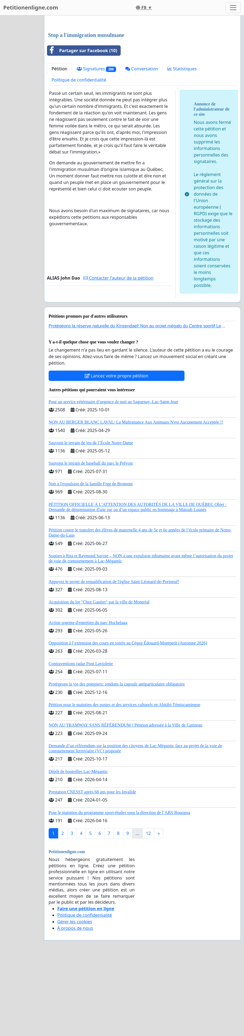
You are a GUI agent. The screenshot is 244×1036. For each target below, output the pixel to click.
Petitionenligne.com (30, 7)
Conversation (141, 145)
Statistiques (182, 145)
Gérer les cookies (74, 998)
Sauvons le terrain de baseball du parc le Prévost (91, 539)
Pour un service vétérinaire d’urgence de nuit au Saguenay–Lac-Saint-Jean (113, 477)
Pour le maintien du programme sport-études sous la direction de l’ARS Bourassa (119, 888)
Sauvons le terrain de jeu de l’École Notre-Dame (91, 519)
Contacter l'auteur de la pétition (118, 354)
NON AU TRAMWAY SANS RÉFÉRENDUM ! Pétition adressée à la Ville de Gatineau (125, 801)
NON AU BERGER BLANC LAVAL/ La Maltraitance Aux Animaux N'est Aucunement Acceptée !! (136, 498)
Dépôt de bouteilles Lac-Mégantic (78, 847)
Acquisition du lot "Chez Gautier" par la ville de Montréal (99, 678)
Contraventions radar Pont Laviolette (81, 739)
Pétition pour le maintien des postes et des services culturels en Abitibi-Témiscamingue (125, 780)
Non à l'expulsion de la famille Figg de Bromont (91, 560)
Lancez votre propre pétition (116, 452)
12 (148, 909)
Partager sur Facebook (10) (82, 127)
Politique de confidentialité (79, 156)
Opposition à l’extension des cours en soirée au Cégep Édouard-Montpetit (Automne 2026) (128, 719)
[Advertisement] (142, 62)
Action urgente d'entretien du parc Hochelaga (88, 698)
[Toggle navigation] (233, 7)
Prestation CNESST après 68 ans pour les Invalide (92, 868)
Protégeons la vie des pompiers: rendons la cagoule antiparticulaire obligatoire (117, 760)
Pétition (59, 145)
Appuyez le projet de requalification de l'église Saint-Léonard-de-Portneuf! (114, 657)
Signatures (96, 145)
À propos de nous (75, 1004)
